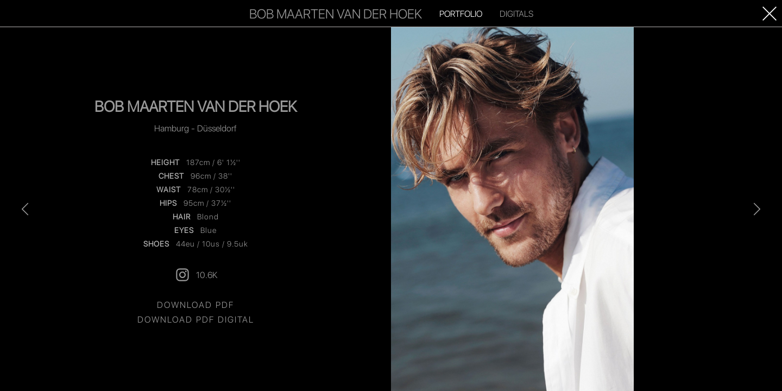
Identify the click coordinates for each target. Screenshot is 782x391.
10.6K (195, 275)
